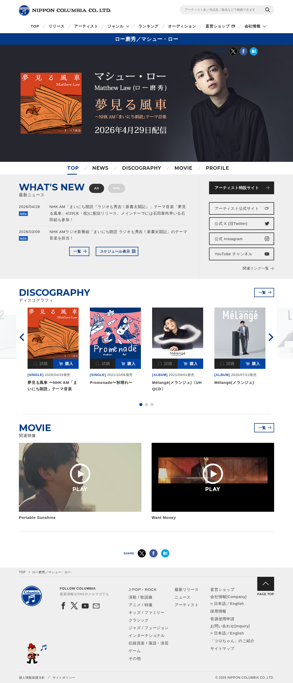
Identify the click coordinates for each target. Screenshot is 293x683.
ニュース (183, 597)
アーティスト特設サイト (237, 188)
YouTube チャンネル (233, 254)
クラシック (139, 620)
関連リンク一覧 (256, 268)
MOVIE (183, 168)
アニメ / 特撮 (141, 605)
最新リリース (187, 589)
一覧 (77, 251)
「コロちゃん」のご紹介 (232, 641)
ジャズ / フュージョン (149, 628)
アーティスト (86, 26)
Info (116, 188)
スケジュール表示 (115, 251)
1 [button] (141, 404)
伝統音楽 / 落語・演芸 (149, 643)
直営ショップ (217, 26)
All (96, 188)
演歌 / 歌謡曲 (141, 597)
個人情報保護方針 (32, 677)
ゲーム (135, 651)
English (237, 603)
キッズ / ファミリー (147, 612)
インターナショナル (147, 635)
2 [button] (146, 404)
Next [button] (271, 337)
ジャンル (115, 26)
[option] (53, 351)
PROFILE (217, 168)
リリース (56, 26)
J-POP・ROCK (143, 589)
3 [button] (152, 404)
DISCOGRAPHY (141, 168)
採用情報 (218, 611)
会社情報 (253, 26)
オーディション (182, 26)
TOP (35, 26)
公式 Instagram (229, 239)
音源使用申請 (222, 619)
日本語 (220, 603)
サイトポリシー (64, 677)
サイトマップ (222, 648)
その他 (135, 658)
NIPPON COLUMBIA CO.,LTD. (65, 10)
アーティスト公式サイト (237, 208)
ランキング (148, 26)
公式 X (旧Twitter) (231, 223)
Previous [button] (22, 337)
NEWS (100, 168)
